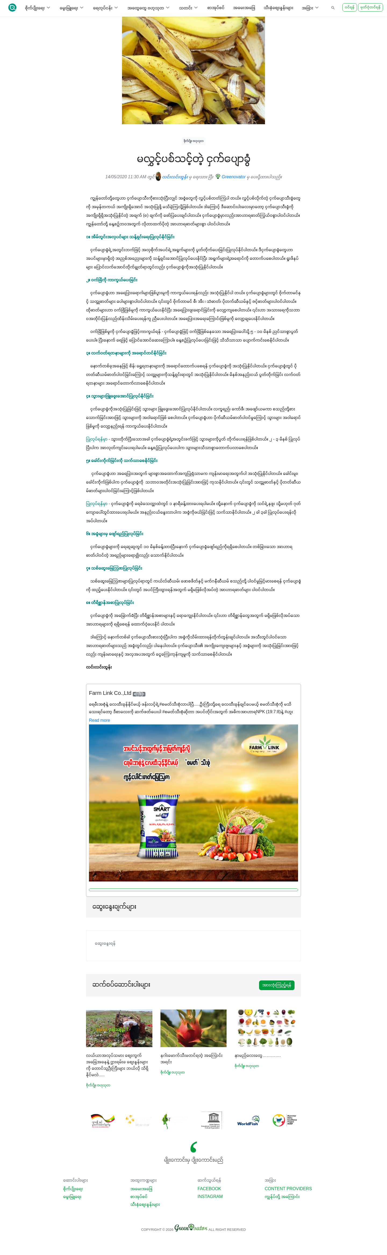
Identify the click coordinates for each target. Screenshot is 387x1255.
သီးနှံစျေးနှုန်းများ (278, 8)
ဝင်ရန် (349, 7)
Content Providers (288, 1189)
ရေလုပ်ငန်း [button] (106, 7)
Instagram (210, 1197)
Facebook (209, 1189)
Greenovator (231, 177)
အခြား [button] (311, 7)
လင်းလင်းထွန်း (172, 177)
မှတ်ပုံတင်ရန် (370, 7)
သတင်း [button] (189, 7)
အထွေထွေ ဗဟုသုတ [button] (148, 7)
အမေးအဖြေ (244, 8)
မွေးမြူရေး (72, 1197)
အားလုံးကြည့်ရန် (276, 985)
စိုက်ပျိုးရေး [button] (38, 7)
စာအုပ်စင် (215, 8)
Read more (99, 720)
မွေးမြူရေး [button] (72, 7)
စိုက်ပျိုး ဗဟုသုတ (193, 141)
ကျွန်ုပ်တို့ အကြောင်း (282, 1197)
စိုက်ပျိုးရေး (73, 1189)
